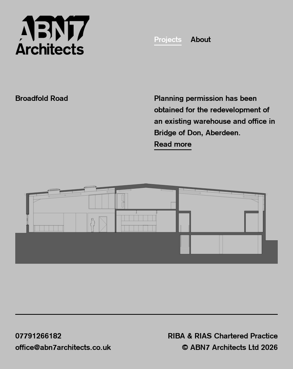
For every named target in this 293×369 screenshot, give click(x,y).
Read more (173, 144)
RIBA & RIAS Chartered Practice (223, 335)
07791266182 (38, 335)
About (201, 39)
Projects (168, 39)
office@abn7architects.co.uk (63, 347)
